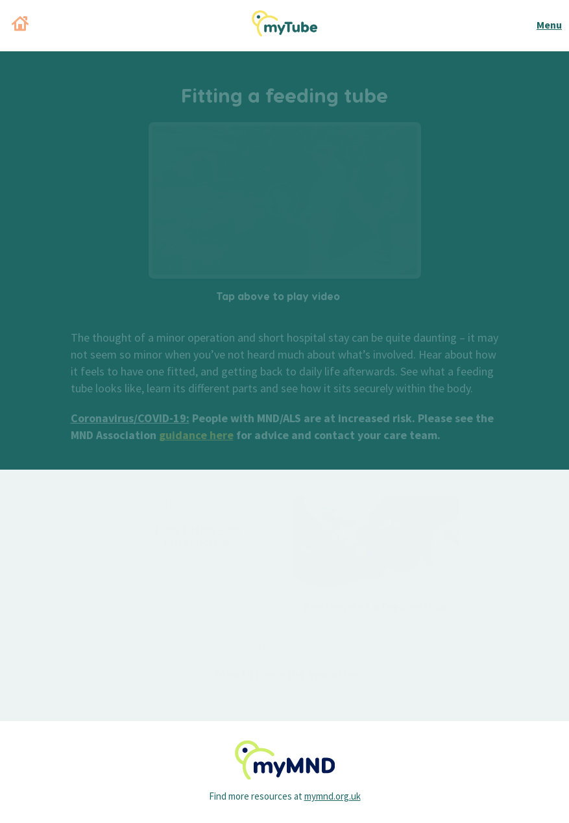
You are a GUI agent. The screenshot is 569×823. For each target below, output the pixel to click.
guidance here (196, 434)
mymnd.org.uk (332, 796)
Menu (549, 24)
